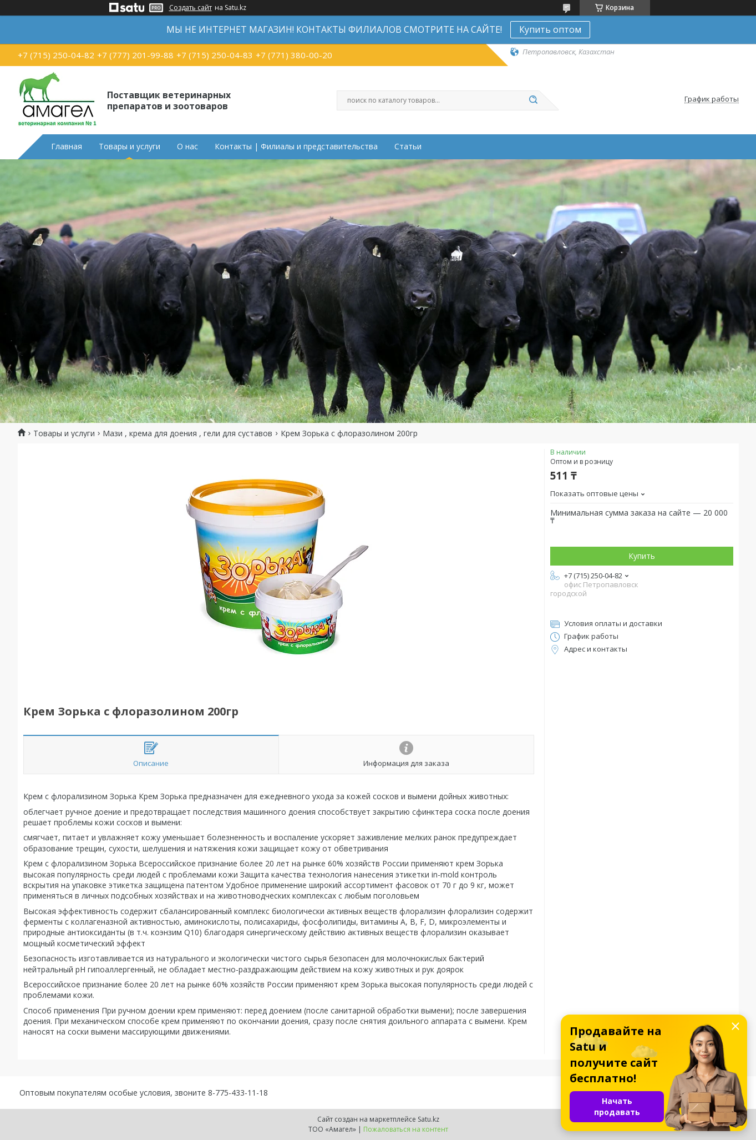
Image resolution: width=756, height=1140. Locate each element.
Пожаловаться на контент (405, 1129)
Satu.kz (428, 1119)
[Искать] (533, 100)
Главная (66, 146)
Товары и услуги (129, 146)
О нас (187, 146)
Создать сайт (190, 8)
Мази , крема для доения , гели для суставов (187, 433)
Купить (641, 556)
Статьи (408, 146)
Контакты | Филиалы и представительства (296, 146)
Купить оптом (550, 29)
